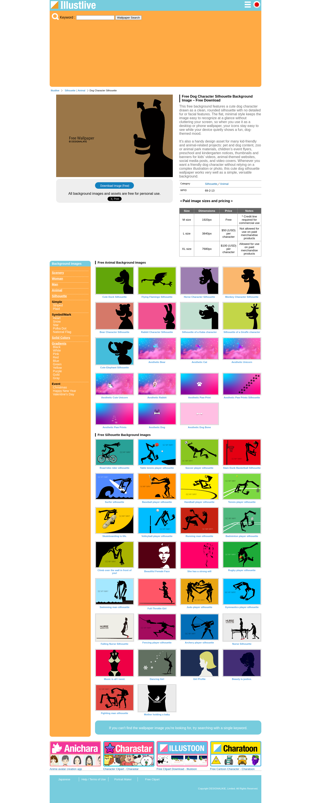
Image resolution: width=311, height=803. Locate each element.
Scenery (58, 272)
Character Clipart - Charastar (121, 769)
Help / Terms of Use (93, 779)
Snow (57, 321)
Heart (56, 318)
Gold (56, 374)
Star (56, 325)
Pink (56, 354)
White (57, 350)
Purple (57, 371)
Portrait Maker (123, 779)
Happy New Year (64, 391)
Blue (56, 361)
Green (57, 364)
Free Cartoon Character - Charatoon (232, 769)
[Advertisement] (155, 52)
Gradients (59, 343)
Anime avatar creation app (66, 769)
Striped (58, 305)
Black (56, 347)
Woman (57, 278)
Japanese (64, 779)
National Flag (62, 332)
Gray (56, 378)
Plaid (56, 308)
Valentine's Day (63, 394)
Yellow (57, 367)
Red (56, 357)
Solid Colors (61, 337)
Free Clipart (152, 779)
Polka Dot (59, 328)
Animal (81, 90)
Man (55, 284)
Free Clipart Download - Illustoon (177, 769)
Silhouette (70, 90)
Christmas (60, 387)
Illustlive (55, 90)
